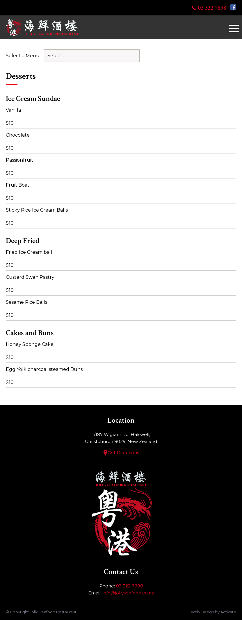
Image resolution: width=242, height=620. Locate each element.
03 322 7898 (212, 8)
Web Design (202, 612)
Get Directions (123, 452)
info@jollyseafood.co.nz (128, 593)
